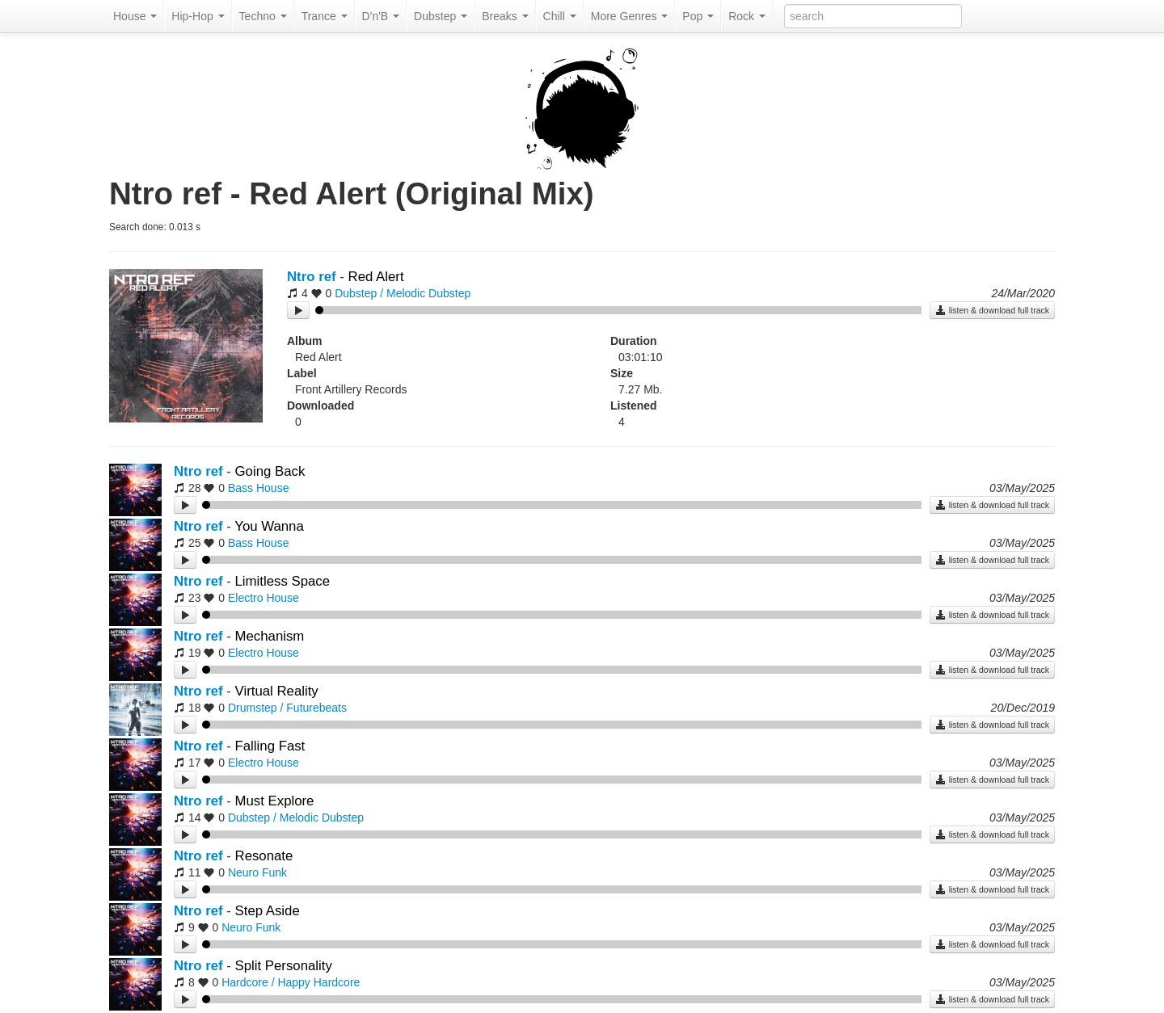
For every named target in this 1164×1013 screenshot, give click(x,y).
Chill (559, 16)
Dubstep (440, 16)
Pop (698, 16)
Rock (746, 16)
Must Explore (274, 801)
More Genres (629, 16)
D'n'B (380, 16)
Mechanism (270, 636)
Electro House (263, 597)
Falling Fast (270, 746)
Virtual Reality (276, 691)
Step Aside (267, 910)
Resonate (264, 856)
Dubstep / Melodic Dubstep (402, 293)
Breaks (505, 16)
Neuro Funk (257, 872)
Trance (325, 16)
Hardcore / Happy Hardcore (290, 982)
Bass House (258, 487)
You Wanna (269, 526)
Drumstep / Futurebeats (287, 707)
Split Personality (283, 965)
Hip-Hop (197, 16)
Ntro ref (311, 276)
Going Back (270, 471)
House (135, 16)
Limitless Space (283, 581)
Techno (263, 16)
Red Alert (376, 276)
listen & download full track (992, 310)
